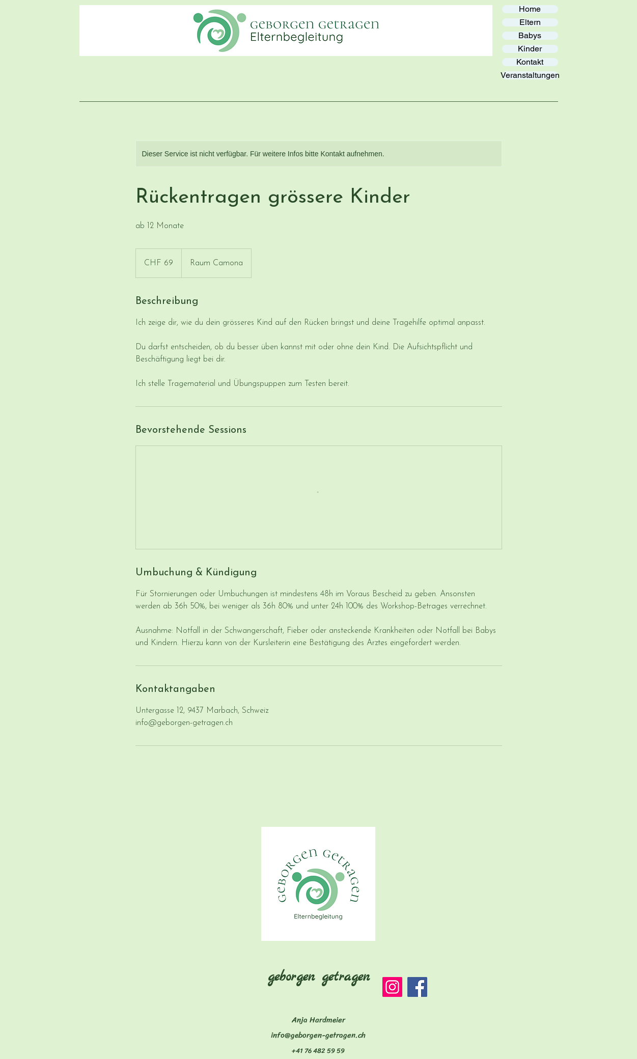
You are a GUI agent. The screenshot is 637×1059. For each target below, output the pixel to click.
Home (530, 9)
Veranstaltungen (530, 75)
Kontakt (529, 62)
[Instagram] (392, 987)
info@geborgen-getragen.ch (318, 1035)
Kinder (530, 49)
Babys (529, 36)
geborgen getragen (318, 977)
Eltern (530, 22)
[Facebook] (417, 987)
